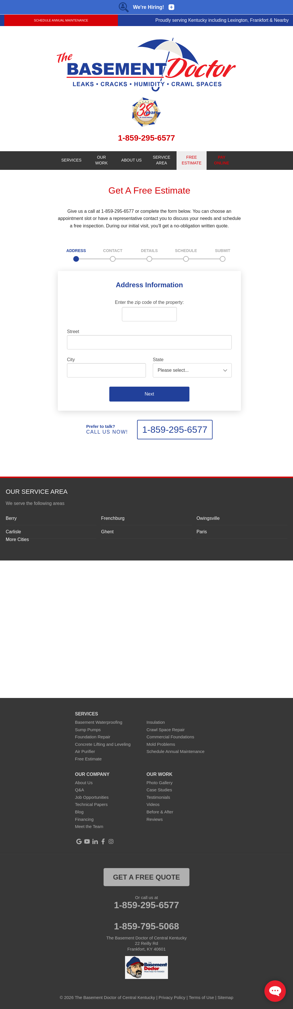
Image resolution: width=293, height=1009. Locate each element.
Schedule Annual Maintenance (61, 20)
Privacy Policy (172, 997)
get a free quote (146, 877)
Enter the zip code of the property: (149, 302)
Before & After (159, 811)
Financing (84, 819)
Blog (79, 811)
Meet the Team (89, 826)
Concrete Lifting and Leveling (102, 744)
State (158, 359)
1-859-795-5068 (146, 926)
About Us (84, 782)
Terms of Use (201, 997)
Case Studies (159, 789)
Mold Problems (160, 744)
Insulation (155, 722)
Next (149, 394)
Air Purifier (85, 751)
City (71, 359)
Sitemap (225, 997)
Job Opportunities (92, 797)
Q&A (79, 789)
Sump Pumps (88, 729)
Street (73, 331)
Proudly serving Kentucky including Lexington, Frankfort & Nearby (222, 20)
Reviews (154, 819)
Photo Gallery (159, 782)
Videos (153, 804)
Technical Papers (91, 804)
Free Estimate (88, 758)
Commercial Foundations (170, 736)
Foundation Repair (92, 736)
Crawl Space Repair (165, 729)
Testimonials (158, 797)
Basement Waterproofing (98, 722)
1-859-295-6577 (174, 429)
